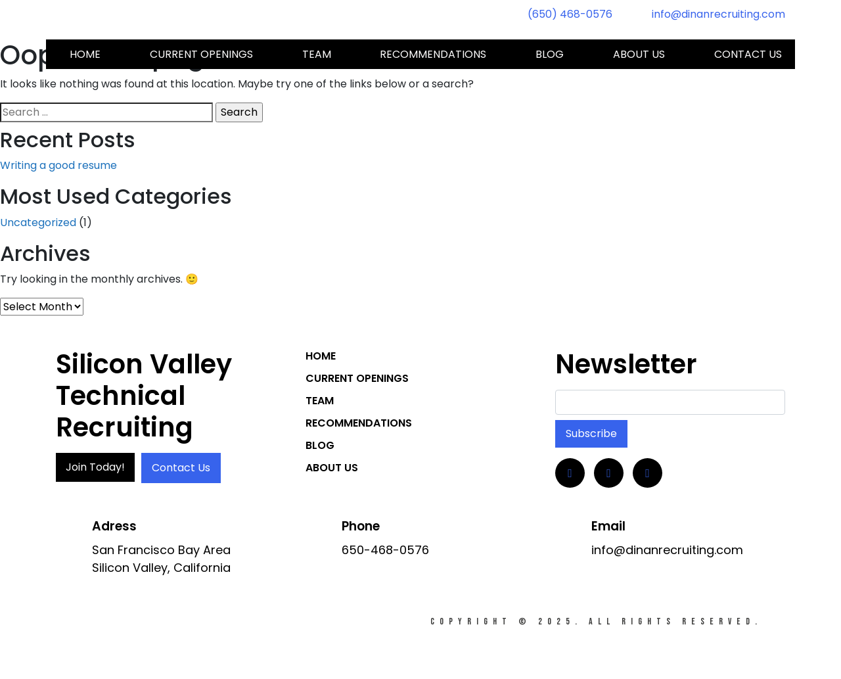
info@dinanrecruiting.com (718, 14)
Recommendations (433, 54)
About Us (639, 54)
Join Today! (95, 467)
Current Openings (201, 54)
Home (85, 54)
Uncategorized (38, 222)
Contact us (748, 54)
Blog (549, 54)
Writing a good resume (58, 165)
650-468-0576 (385, 550)
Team (316, 54)
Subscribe (591, 433)
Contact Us (181, 467)
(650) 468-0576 (570, 14)
